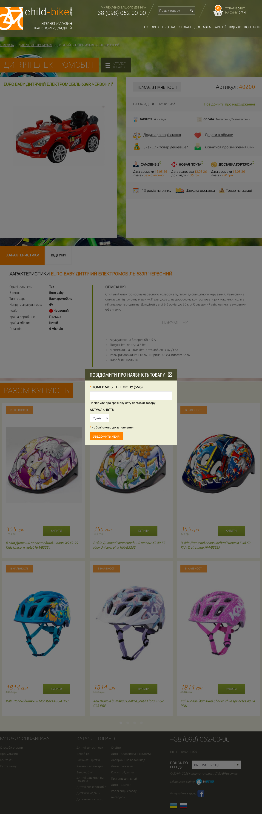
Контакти (252, 27)
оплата (185, 27)
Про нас (169, 27)
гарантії (220, 27)
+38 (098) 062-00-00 (120, 13)
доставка (202, 27)
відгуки (235, 27)
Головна (151, 27)
